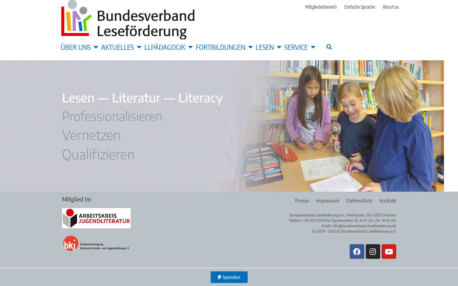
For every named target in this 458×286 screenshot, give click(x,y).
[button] (329, 47)
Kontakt (388, 201)
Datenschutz (359, 201)
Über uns (79, 46)
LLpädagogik (168, 46)
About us (391, 7)
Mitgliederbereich (321, 7)
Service (299, 46)
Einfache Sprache (359, 7)
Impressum (327, 201)
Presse (301, 201)
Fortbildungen (224, 46)
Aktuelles (121, 46)
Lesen (268, 46)
